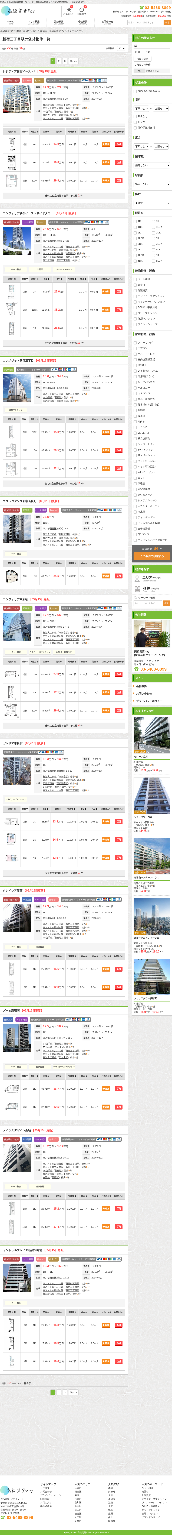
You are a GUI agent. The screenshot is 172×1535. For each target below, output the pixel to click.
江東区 (78, 1488)
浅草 (110, 1510)
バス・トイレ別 (146, 353)
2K (139, 232)
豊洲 (110, 1513)
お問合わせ (107, 22)
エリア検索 (33, 22)
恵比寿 (111, 1499)
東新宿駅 (63, 115)
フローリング (145, 342)
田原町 (111, 1520)
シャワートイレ (146, 444)
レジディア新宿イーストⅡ (31, 71)
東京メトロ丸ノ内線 (53, 108)
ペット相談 (16, 269)
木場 (110, 1488)
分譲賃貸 (40, 947)
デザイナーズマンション (40, 652)
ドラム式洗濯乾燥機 (149, 523)
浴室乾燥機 (144, 489)
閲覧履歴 (82, 10)
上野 (110, 1506)
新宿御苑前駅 (72, 118)
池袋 (110, 1502)
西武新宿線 (48, 400)
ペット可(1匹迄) (147, 461)
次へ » (73, 61)
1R (139, 221)
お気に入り (68, 10)
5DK (140, 260)
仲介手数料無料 (146, 127)
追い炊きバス (145, 494)
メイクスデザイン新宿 (29, 1130)
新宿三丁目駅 (63, 104)
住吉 (110, 1495)
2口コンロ (143, 432)
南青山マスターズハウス (146, 877)
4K (139, 249)
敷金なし (143, 116)
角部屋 (141, 410)
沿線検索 (59, 22)
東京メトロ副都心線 (53, 253)
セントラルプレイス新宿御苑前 (34, 1250)
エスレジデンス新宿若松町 (31, 501)
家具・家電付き (146, 398)
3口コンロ (143, 534)
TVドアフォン (145, 449)
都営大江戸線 (50, 115)
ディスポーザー (146, 517)
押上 (110, 1517)
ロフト (141, 477)
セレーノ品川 (141, 756)
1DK (140, 227)
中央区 (78, 1506)
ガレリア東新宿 (24, 743)
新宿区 (53, 98)
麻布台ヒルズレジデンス (146, 938)
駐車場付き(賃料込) (148, 404)
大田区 (78, 1517)
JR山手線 (47, 111)
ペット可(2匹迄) (147, 466)
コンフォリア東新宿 (27, 599)
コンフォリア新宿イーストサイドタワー (40, 213)
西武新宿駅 (62, 400)
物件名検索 (46, 1506)
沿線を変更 (142, 58)
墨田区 (78, 1510)
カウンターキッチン (149, 506)
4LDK (141, 255)
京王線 (46, 1177)
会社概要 (82, 22)
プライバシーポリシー (51, 1495)
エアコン (143, 348)
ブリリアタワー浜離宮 (145, 998)
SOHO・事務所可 (64, 652)
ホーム (10, 22)
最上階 (141, 415)
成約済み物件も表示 (149, 91)
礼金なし (143, 122)
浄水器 (141, 511)
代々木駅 (59, 1047)
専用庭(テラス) (146, 376)
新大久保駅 (60, 786)
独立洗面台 (144, 438)
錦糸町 (111, 1491)
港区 (77, 1495)
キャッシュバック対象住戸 (152, 539)
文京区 (78, 1520)
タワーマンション (64, 269)
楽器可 (40, 269)
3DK (140, 243)
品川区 (78, 1502)
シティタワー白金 (143, 817)
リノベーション (146, 455)
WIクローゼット (147, 472)
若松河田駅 (64, 534)
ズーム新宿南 (23, 1010)
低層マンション (16, 410)
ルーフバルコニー (147, 382)
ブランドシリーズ (147, 324)
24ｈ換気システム (148, 370)
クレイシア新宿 (24, 890)
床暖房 (141, 483)
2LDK (141, 238)
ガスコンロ (144, 393)
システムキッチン (147, 500)
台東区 (78, 1499)
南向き (141, 421)
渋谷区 (53, 1038)
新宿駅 (58, 111)
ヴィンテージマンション (151, 301)
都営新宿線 (48, 104)
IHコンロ (143, 427)
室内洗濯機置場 (146, 359)
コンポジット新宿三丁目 (30, 360)
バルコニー (144, 387)
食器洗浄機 (144, 528)
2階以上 (142, 365)
